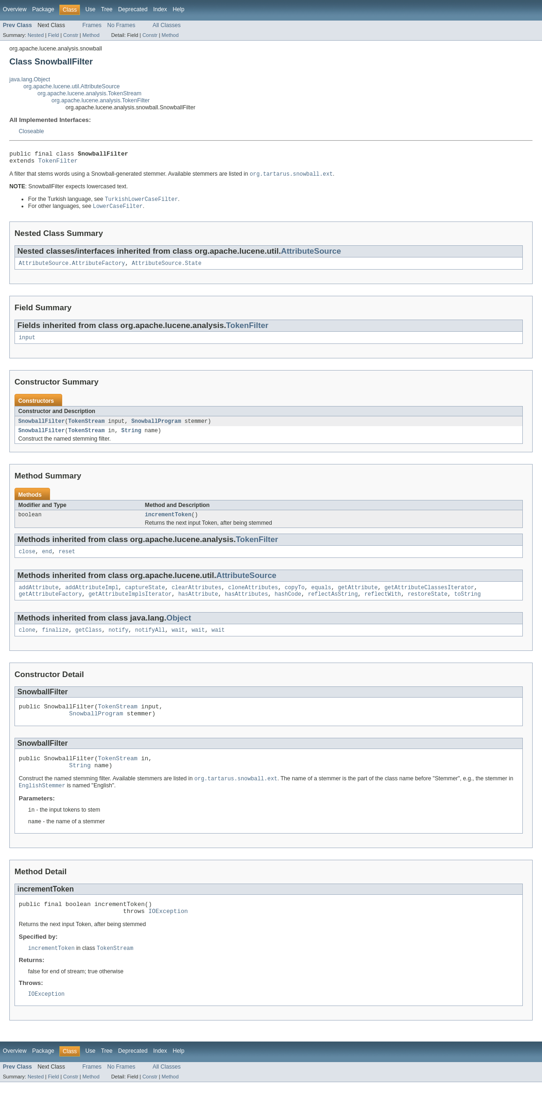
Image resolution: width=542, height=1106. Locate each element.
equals (321, 597)
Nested (36, 35)
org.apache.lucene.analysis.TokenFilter (100, 100)
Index (160, 9)
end (47, 560)
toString (467, 605)
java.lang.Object (29, 79)
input (27, 343)
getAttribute (357, 597)
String (131, 438)
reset (66, 560)
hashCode (288, 605)
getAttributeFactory (50, 605)
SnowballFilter (41, 427)
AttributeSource (311, 255)
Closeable (31, 131)
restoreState (428, 605)
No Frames (121, 25)
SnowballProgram (156, 427)
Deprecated (133, 9)
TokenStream (86, 427)
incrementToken (168, 523)
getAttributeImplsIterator (130, 605)
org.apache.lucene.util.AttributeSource (71, 86)
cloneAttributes (253, 597)
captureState (145, 597)
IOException (168, 933)
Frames (91, 25)
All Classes (166, 25)
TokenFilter (58, 163)
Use (90, 9)
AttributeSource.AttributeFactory (72, 268)
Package (43, 9)
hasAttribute (198, 605)
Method (90, 35)
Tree (107, 9)
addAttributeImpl (92, 597)
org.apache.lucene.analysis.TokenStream (89, 93)
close (27, 560)
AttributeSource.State (167, 268)
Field (53, 35)
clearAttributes (197, 597)
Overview (15, 9)
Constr (70, 35)
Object (178, 629)
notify (118, 642)
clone (27, 642)
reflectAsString (333, 605)
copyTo (295, 597)
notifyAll (150, 642)
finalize (55, 642)
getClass (88, 642)
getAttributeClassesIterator (429, 597)
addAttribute (38, 597)
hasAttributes (246, 605)
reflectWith (382, 605)
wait (178, 642)
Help (178, 9)
